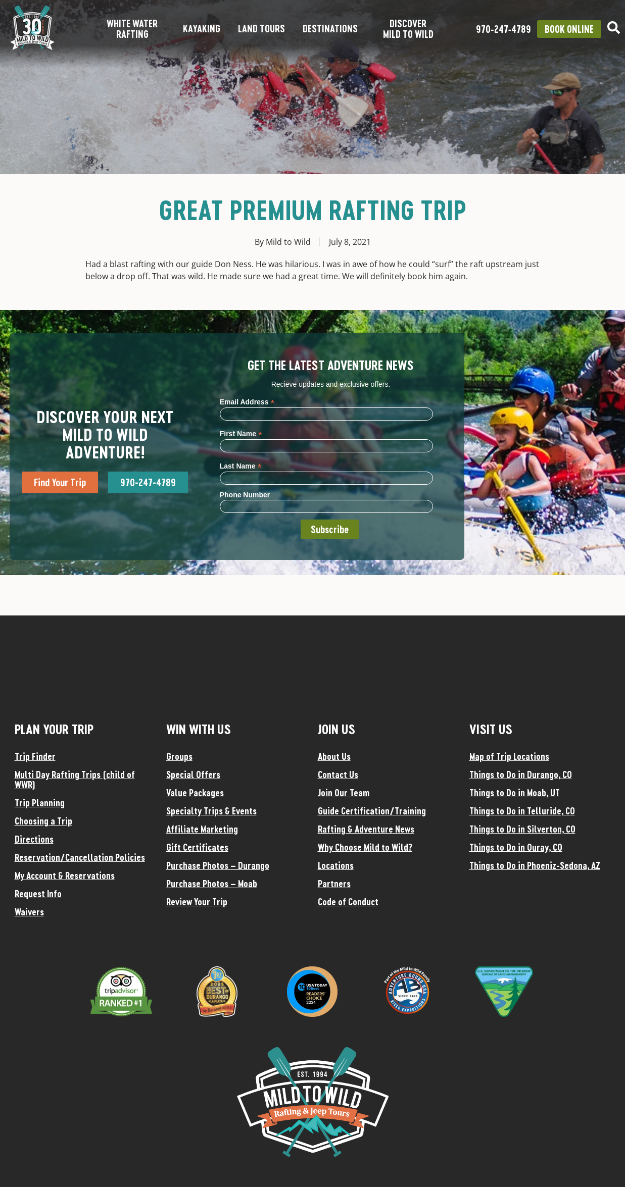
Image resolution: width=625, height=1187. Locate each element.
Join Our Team (343, 792)
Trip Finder (35, 756)
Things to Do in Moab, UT (514, 792)
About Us (334, 756)
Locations (336, 865)
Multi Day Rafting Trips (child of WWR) (75, 779)
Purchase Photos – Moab (211, 883)
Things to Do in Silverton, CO (522, 829)
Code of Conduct (348, 901)
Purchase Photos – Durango (217, 865)
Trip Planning (40, 802)
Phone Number (245, 494)
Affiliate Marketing (202, 829)
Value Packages (195, 792)
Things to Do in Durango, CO (520, 774)
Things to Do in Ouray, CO (515, 847)
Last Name (241, 465)
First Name (241, 433)
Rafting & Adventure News (366, 829)
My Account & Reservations (65, 875)
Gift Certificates (197, 847)
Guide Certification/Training (372, 810)
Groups (179, 756)
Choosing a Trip (43, 821)
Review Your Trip (196, 901)
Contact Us (338, 774)
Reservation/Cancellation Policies (80, 857)
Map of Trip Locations (509, 756)
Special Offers (193, 774)
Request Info (38, 893)
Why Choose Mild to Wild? (365, 847)
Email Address (247, 401)
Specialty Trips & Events (211, 810)
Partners (334, 883)
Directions (34, 839)
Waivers (29, 911)
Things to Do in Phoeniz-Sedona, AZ (534, 865)
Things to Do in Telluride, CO (522, 810)
